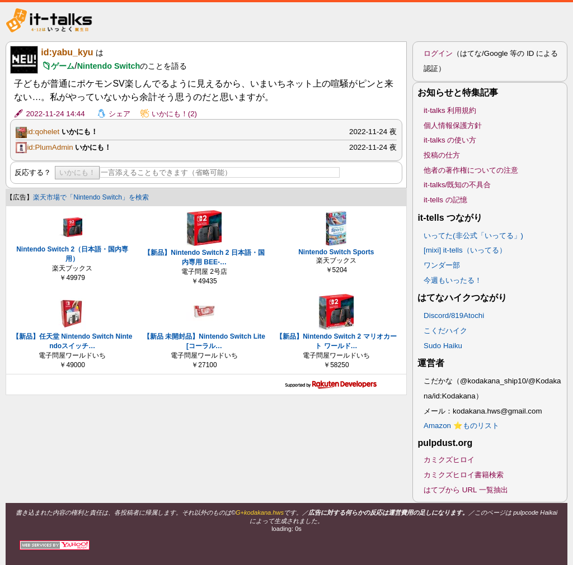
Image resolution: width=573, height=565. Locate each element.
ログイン (438, 53)
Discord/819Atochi (454, 315)
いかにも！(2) (174, 114)
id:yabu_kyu (67, 52)
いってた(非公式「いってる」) (473, 235)
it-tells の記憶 (445, 200)
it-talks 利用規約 (450, 110)
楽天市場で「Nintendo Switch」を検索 (91, 197)
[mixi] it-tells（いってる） (465, 250)
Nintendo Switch (108, 65)
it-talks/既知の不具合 (457, 185)
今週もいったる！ (453, 280)
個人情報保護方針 (453, 125)
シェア (119, 114)
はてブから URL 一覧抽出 (466, 490)
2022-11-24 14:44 (55, 114)
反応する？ (33, 172)
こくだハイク (445, 330)
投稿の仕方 (442, 155)
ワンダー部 (442, 265)
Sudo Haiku (443, 345)
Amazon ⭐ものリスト (461, 425)
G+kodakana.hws (260, 512)
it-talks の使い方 (450, 140)
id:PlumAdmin (50, 147)
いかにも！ (77, 172)
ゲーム (62, 65)
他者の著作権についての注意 (471, 170)
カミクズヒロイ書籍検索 (464, 475)
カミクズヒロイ (449, 459)
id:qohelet (43, 131)
